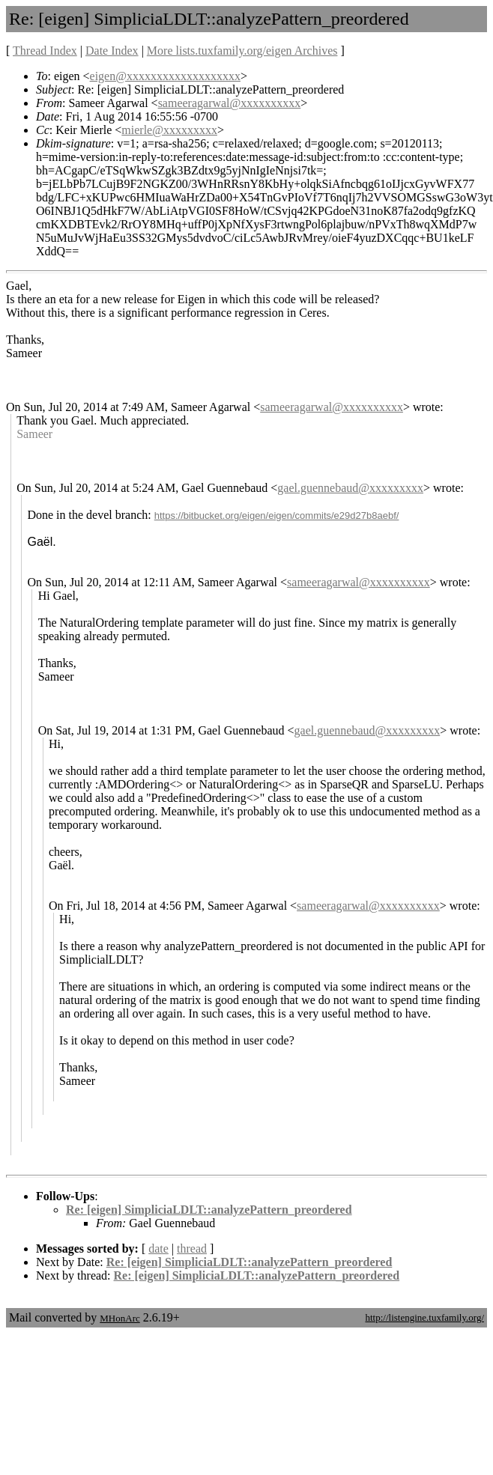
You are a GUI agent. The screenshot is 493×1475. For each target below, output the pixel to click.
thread (192, 1248)
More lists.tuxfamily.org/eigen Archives (242, 50)
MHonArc (119, 1318)
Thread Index (45, 50)
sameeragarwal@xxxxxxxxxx (229, 103)
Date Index (112, 50)
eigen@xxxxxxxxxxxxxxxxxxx (165, 76)
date (158, 1248)
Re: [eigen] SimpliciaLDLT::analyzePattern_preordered (209, 1209)
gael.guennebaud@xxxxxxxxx (350, 487)
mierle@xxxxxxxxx (169, 130)
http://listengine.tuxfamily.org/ (424, 1317)
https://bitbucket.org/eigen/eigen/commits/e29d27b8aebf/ (276, 515)
